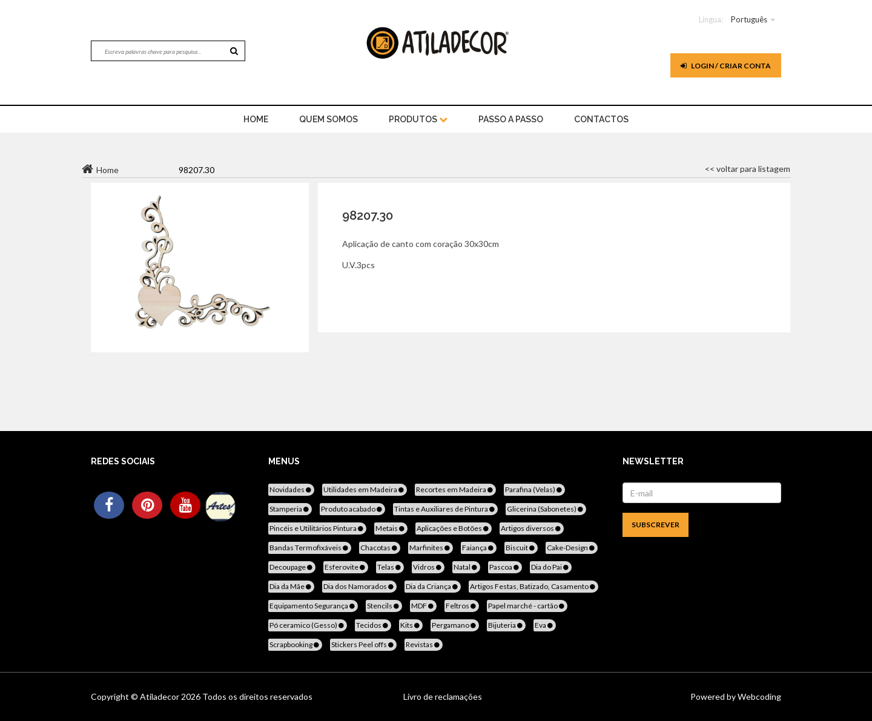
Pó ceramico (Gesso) (307, 625)
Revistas (423, 644)
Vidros (428, 566)
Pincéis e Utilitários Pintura (317, 528)
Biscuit (521, 547)
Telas (390, 566)
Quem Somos (328, 119)
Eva (545, 625)
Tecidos (373, 625)
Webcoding (758, 696)
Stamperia (290, 508)
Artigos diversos (532, 528)
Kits (410, 625)
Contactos (601, 119)
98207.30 (367, 215)
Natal (466, 566)
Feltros (462, 605)
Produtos (418, 119)
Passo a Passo (510, 119)
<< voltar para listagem (747, 168)
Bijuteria (506, 625)
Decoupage (291, 566)
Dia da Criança (433, 586)
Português (749, 19)
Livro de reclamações (442, 696)
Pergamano (455, 625)
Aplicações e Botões (453, 528)
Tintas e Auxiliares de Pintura (445, 508)
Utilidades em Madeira (364, 489)
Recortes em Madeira (455, 489)
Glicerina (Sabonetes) (546, 508)
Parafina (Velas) (534, 489)
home (255, 119)
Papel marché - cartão (527, 605)
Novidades (291, 489)
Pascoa (505, 566)
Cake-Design (571, 547)
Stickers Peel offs (363, 644)
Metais (390, 528)
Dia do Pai (550, 566)
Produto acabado (352, 508)
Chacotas (379, 547)
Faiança (478, 547)
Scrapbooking (295, 644)
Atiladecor (160, 696)
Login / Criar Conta (726, 65)
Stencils (384, 605)
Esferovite (346, 566)
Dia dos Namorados (359, 586)
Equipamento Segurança (313, 605)
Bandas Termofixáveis (309, 547)
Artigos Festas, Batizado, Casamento (533, 586)
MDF (423, 605)
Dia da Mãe (291, 586)
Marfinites (430, 547)
